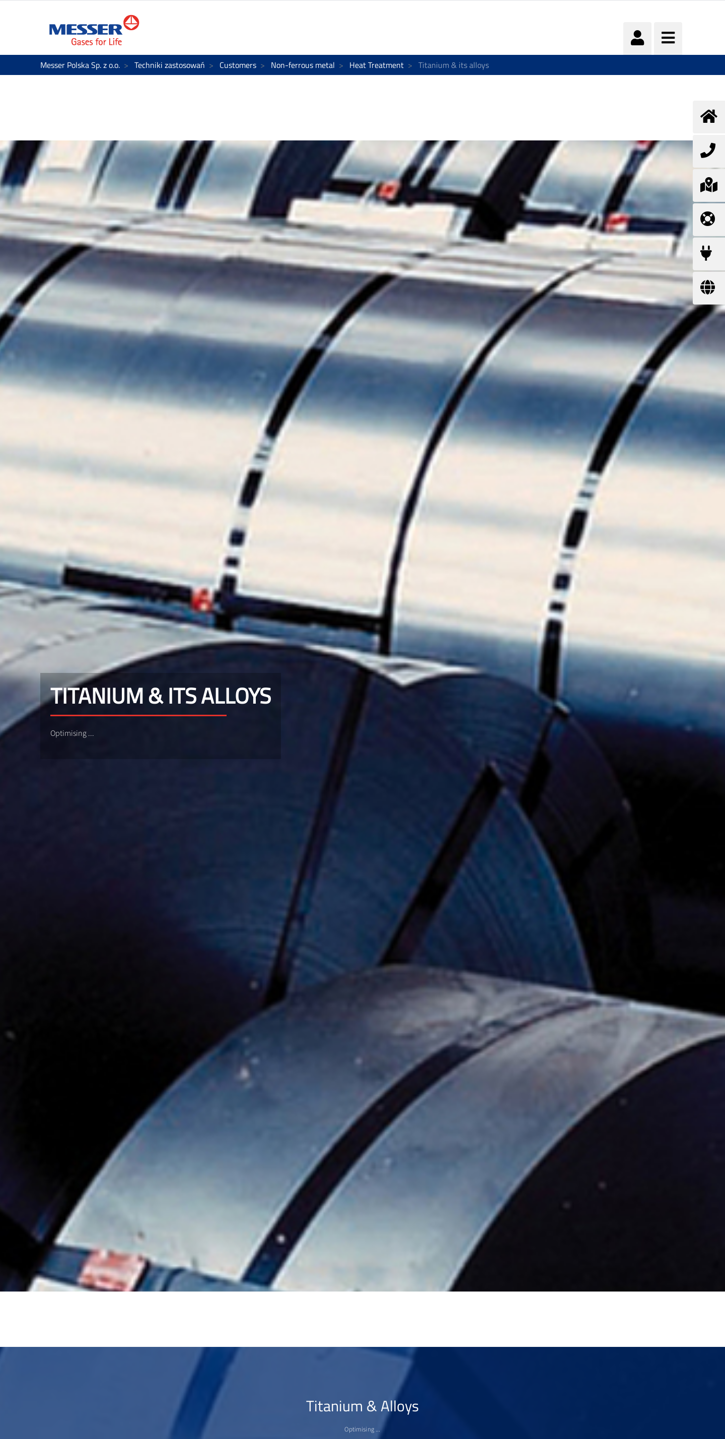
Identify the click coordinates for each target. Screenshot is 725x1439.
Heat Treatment (376, 65)
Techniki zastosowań (169, 65)
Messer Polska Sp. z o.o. (80, 65)
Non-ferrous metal (303, 65)
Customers (238, 65)
